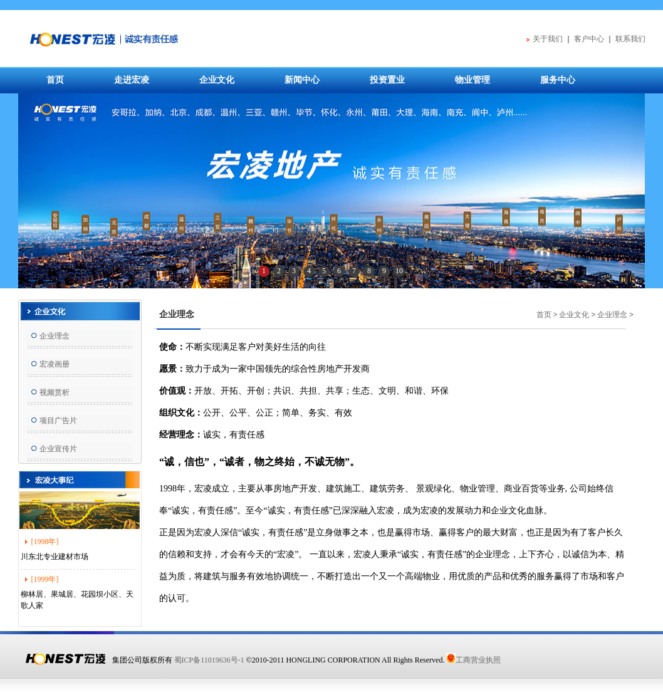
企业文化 (216, 80)
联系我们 (630, 38)
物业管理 (472, 80)
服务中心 (557, 80)
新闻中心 (302, 80)
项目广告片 (58, 420)
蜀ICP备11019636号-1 (209, 660)
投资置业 (387, 80)
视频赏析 (54, 392)
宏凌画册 (54, 364)
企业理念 (54, 336)
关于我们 (548, 38)
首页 (55, 80)
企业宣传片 (58, 448)
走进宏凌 (131, 80)
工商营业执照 (473, 660)
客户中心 (589, 38)
